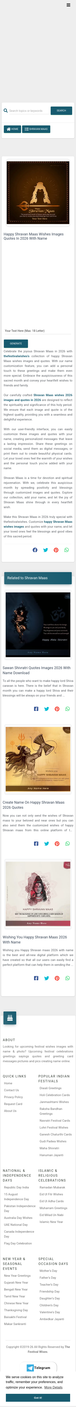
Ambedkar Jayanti (52, 1319)
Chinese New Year (16, 1303)
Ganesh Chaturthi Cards (56, 1134)
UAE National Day (16, 1225)
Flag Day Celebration (18, 1243)
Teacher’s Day (49, 1284)
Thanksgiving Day (16, 1310)
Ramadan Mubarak (52, 1187)
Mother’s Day (48, 1271)
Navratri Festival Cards (55, 1120)
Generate (16, 343)
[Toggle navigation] (68, 5)
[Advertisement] (38, 49)
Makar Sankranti (15, 1324)
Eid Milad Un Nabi (52, 1215)
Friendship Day (50, 1291)
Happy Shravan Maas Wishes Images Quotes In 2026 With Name (34, 236)
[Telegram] (38, 1368)
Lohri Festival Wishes (54, 1127)
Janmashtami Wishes (54, 1102)
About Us (10, 1111)
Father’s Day (48, 1278)
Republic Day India (16, 1187)
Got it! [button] (38, 1397)
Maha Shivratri (49, 1148)
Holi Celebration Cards (55, 1095)
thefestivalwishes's (17, 356)
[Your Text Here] (38, 330)
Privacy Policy (13, 1097)
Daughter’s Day (50, 1298)
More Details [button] (53, 1387)
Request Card (13, 1104)
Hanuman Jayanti (51, 1155)
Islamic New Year (51, 1222)
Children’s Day (49, 1305)
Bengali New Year (16, 1289)
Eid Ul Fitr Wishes (51, 1194)
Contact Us (11, 1090)
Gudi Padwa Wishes (53, 1141)
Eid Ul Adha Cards (52, 1201)
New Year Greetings (17, 1276)
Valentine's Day (50, 1312)
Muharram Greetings (53, 1208)
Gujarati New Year (16, 1282)
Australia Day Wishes (18, 1218)
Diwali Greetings (51, 1088)
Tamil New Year (14, 1296)
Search (61, 110)
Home (12, 129)
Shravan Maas (36, 129)
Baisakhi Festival (15, 1317)
